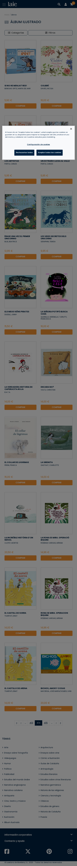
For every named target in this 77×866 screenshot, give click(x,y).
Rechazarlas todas (24, 152)
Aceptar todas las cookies (49, 152)
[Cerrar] (71, 129)
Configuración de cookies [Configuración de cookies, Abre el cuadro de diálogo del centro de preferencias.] (38, 144)
